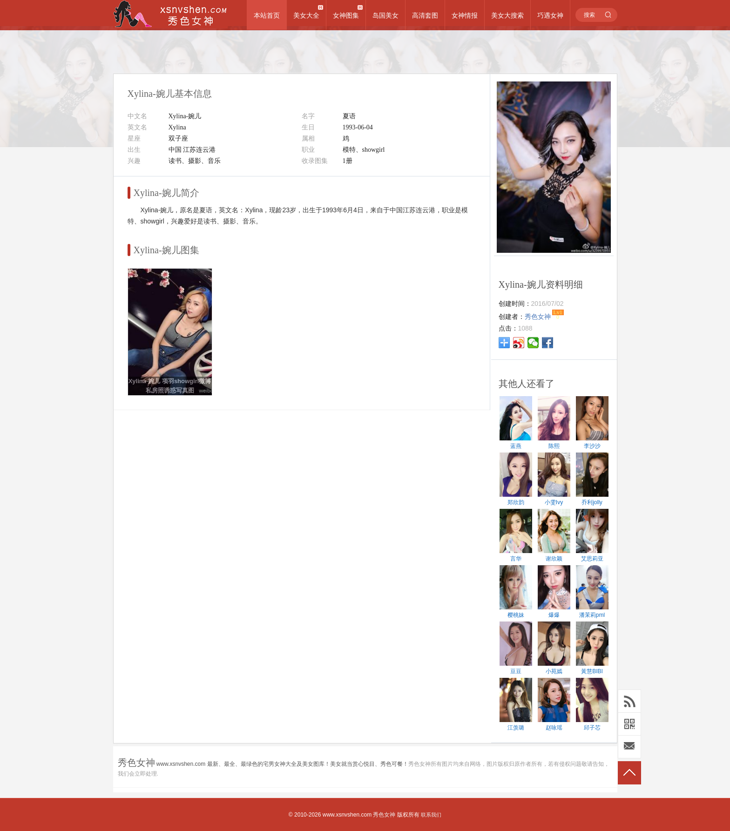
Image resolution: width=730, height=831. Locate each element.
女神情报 (465, 15)
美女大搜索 (507, 15)
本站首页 (267, 15)
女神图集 (346, 15)
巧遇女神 (550, 15)
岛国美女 (385, 15)
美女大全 (306, 15)
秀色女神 (384, 814)
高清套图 (425, 15)
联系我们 (431, 814)
